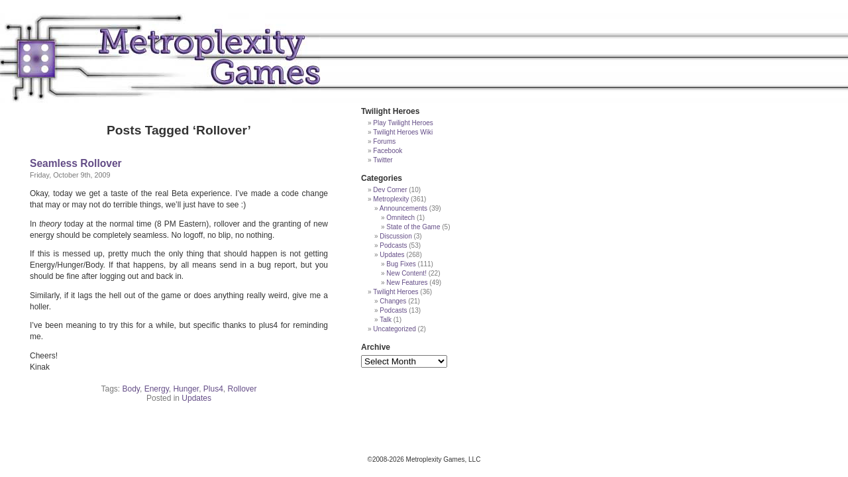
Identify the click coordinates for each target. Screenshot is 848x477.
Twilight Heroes (395, 291)
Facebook (387, 150)
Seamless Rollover (76, 163)
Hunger (186, 389)
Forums (384, 141)
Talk (386, 319)
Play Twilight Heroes (403, 123)
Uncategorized (394, 329)
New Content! (406, 273)
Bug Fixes (400, 264)
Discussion (395, 236)
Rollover (242, 389)
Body (130, 389)
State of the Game (413, 227)
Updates (196, 398)
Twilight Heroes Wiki (403, 132)
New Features (406, 282)
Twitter (382, 160)
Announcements (403, 208)
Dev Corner (390, 189)
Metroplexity (391, 199)
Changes (393, 301)
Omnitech (400, 217)
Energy (156, 389)
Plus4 (213, 389)
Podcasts (393, 245)
